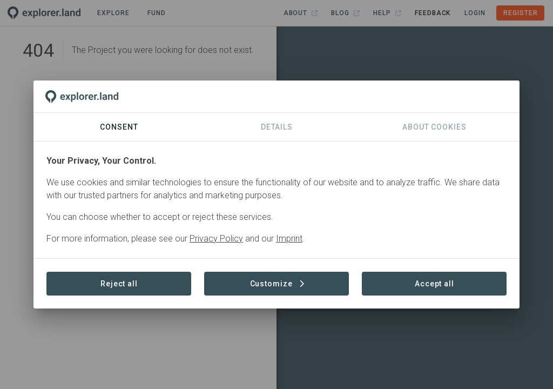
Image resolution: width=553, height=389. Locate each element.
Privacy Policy (216, 238)
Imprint (289, 238)
